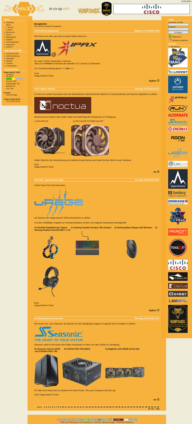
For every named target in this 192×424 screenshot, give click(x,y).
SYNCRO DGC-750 (48, 351)
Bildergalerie (11, 37)
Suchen (10, 27)
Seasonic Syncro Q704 (48, 349)
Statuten (9, 40)
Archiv (9, 30)
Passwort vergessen (180, 40)
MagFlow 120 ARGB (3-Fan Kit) (123, 349)
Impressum (10, 44)
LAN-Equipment (12, 42)
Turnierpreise (11, 66)
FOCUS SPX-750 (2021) (78, 349)
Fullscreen (129, 422)
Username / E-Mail (175, 22)
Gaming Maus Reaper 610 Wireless (134, 227)
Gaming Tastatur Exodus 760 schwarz (92, 227)
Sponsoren (10, 32)
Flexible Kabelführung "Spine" (52, 227)
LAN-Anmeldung (12, 56)
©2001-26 (64, 422)
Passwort (171, 27)
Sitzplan (9, 61)
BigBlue (153, 81)
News (8, 25)
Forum (8, 35)
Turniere (9, 63)
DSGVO (9, 47)
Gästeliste (10, 58)
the (155, 172)
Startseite (10, 22)
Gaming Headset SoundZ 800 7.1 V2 (52, 230)
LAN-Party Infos (12, 54)
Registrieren (176, 37)
